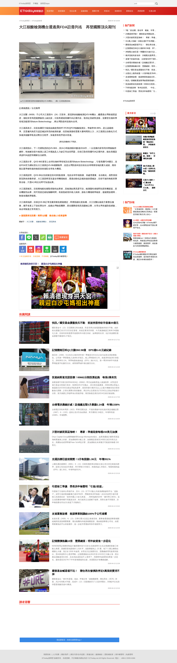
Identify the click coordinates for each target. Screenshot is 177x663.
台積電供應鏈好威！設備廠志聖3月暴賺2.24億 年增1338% (150, 63)
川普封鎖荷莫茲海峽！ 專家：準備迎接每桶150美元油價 (149, 37)
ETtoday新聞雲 (25, 1)
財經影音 (118, 11)
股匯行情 (95, 11)
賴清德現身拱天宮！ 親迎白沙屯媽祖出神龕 (41, 264)
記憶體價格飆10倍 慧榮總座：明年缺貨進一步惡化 (146, 66)
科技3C (107, 11)
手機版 (35, 1)
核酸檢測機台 (41, 222)
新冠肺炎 (52, 222)
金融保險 (84, 11)
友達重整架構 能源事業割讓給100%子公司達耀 (145, 77)
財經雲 (32, 11)
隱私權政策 (109, 654)
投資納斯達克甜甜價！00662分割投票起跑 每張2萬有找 (148, 84)
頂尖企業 (72, 11)
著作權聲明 (119, 654)
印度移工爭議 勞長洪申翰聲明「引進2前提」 (144, 91)
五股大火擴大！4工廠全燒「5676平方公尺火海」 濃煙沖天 (149, 185)
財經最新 (61, 11)
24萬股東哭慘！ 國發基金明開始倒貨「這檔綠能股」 (147, 34)
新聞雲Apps (45, 1)
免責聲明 (129, 654)
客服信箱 (90, 654)
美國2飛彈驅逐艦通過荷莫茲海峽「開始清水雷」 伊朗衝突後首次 (149, 142)
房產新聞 (141, 11)
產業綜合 (129, 11)
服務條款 (99, 654)
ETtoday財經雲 (129, 101)
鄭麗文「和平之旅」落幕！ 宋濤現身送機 (149, 155)
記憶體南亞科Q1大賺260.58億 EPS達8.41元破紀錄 (147, 48)
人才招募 (55, 654)
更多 (153, 113)
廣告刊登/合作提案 (77, 654)
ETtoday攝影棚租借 (139, 252)
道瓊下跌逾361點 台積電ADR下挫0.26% (142, 59)
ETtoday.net (94, 658)
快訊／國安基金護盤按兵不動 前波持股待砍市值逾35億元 (149, 70)
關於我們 (64, 654)
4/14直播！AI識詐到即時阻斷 (142, 220)
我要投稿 (47, 654)
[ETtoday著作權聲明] (58, 256)
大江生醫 (30, 222)
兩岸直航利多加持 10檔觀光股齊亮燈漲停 (143, 55)
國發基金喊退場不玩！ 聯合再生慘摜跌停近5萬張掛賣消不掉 (151, 45)
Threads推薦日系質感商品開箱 (143, 207)
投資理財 (50, 11)
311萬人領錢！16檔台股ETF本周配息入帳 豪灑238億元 (148, 41)
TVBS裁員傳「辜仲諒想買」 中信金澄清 (142, 88)
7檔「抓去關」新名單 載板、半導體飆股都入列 (145, 30)
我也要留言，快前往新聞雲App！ (69, 640)
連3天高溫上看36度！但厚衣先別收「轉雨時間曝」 (149, 170)
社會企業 (152, 11)
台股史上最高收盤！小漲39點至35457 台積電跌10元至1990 (150, 73)
